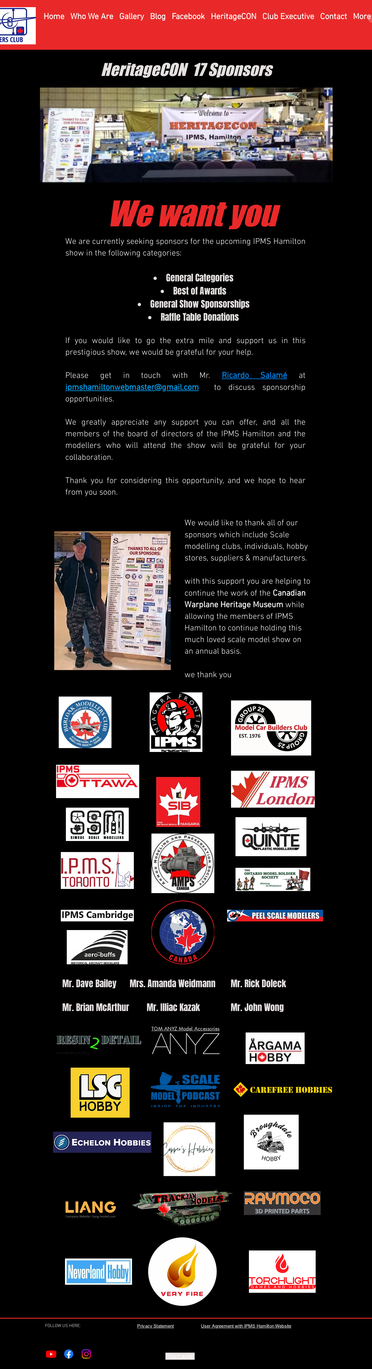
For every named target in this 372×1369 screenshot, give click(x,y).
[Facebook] (69, 1354)
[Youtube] (51, 1354)
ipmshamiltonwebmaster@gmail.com (132, 388)
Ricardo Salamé (254, 376)
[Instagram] (86, 1354)
